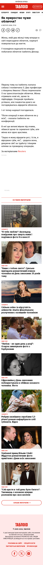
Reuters (22, 151)
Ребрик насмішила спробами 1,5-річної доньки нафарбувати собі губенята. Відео (18, 419)
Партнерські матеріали (15, 546)
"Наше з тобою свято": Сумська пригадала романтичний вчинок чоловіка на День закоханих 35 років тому (20, 272)
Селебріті (5, 13)
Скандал (14, 13)
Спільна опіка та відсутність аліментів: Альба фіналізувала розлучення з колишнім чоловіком (19, 310)
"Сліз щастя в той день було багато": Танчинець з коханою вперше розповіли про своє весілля (20, 492)
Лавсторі (36, 13)
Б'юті (28, 13)
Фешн (21, 13)
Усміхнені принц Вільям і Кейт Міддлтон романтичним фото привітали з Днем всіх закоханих (18, 456)
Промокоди (32, 546)
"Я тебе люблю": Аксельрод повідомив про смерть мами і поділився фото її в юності (16, 234)
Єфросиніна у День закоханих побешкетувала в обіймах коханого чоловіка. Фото (20, 383)
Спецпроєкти (29, 543)
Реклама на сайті (15, 543)
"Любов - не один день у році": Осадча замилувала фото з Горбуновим (17, 346)
